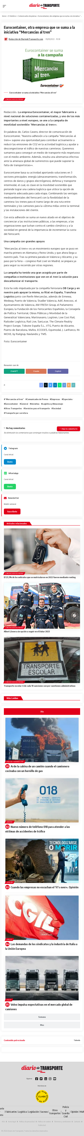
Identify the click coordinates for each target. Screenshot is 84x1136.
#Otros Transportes (13, 408)
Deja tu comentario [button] (68, 428)
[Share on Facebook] (41, 385)
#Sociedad (56, 408)
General (10, 822)
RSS (3, 1121)
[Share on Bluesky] (50, 385)
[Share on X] (46, 385)
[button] (5, 6)
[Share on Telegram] (64, 385)
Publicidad (42, 1125)
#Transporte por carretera (16, 413)
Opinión (10, 882)
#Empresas (55, 399)
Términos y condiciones (62, 1121)
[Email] (69, 385)
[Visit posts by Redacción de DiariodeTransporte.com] (6, 39)
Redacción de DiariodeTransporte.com (26, 39)
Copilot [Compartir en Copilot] (58, 371)
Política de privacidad (27, 1121)
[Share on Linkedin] (55, 385)
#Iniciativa (34, 404)
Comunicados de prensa (14, 99)
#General (24, 404)
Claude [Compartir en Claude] (36, 371)
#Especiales (67, 399)
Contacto (77, 1121)
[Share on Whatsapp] (60, 385)
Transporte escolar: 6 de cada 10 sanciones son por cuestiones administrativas (39, 686)
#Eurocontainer (11, 404)
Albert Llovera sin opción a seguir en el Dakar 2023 (27, 631)
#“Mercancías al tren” (14, 399)
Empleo (9, 939)
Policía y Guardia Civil (15, 761)
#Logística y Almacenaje (52, 404)
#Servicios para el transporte (37, 408)
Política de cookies (44, 1121)
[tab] (42, 711)
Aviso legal (12, 1121)
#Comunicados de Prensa (36, 399)
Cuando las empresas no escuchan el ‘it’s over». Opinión (44, 887)
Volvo (9, 1000)
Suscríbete (12, 511)
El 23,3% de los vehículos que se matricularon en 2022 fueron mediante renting (40, 577)
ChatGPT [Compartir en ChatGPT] (14, 371)
